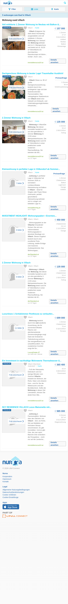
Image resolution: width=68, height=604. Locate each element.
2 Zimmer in (16, 118)
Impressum (7, 479)
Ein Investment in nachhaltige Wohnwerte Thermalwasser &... (31, 361)
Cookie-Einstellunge (10, 497)
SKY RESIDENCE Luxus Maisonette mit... (26, 407)
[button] (12, 9)
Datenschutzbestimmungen (13, 492)
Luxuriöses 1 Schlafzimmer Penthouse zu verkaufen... (28, 314)
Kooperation (7, 476)
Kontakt (6, 482)
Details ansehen (54, 61)
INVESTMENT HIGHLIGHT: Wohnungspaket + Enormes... (29, 216)
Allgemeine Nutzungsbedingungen (16, 490)
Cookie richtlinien (9, 495)
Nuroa (7, 3)
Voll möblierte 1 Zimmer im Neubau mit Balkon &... (31, 24)
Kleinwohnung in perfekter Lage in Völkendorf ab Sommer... (31, 169)
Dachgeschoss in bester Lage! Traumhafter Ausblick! (32, 73)
